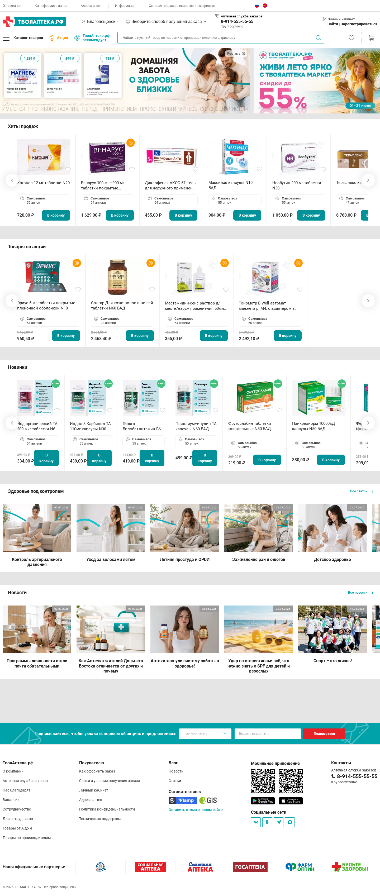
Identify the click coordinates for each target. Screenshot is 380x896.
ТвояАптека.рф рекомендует (92, 38)
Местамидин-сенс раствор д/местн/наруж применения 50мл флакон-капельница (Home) (194, 306)
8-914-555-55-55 (237, 21)
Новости (176, 771)
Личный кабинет (93, 790)
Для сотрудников (18, 819)
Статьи (175, 781)
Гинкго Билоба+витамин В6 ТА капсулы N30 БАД (142, 426)
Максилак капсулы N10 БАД (230, 185)
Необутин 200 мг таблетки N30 (296, 185)
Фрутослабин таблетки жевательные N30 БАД (249, 426)
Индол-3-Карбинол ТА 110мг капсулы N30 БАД (90, 426)
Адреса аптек (91, 6)
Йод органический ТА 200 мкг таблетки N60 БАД (37, 426)
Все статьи (361, 491)
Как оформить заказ (51, 6)
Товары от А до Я (17, 828)
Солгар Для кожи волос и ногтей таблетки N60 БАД (122, 306)
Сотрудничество (17, 809)
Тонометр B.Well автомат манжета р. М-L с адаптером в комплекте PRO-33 (267, 306)
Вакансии (11, 800)
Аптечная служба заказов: (242, 16)
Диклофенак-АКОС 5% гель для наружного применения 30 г (171, 185)
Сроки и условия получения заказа (109, 781)
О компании (12, 6)
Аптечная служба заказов (25, 781)
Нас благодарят (16, 790)
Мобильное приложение (275, 763)
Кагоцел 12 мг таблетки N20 (43, 182)
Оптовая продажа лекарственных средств (182, 6)
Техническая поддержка (100, 819)
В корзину (56, 215)
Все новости (360, 592)
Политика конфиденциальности (107, 809)
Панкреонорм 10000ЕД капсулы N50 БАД (313, 426)
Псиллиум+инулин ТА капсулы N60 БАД (196, 426)
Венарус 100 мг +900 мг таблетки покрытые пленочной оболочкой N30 (106, 185)
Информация (125, 6)
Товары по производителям (27, 838)
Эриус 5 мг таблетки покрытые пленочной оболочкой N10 (46, 306)
